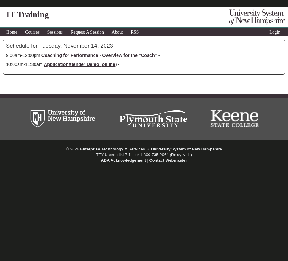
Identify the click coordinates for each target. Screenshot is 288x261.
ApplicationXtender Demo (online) (80, 64)
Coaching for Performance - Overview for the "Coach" (99, 55)
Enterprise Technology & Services (112, 149)
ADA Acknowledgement (123, 160)
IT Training (27, 14)
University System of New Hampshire (186, 149)
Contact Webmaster (168, 160)
